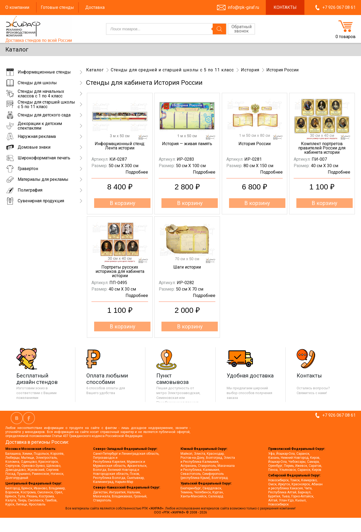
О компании (17, 7)
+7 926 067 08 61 (339, 7)
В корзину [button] (122, 203)
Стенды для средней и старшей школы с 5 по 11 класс (172, 69)
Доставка (95, 7)
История (250, 69)
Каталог (95, 69)
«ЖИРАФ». (157, 508)
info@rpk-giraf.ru (243, 7)
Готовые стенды (57, 7)
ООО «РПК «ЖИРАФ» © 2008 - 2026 (180, 512)
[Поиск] (219, 29)
